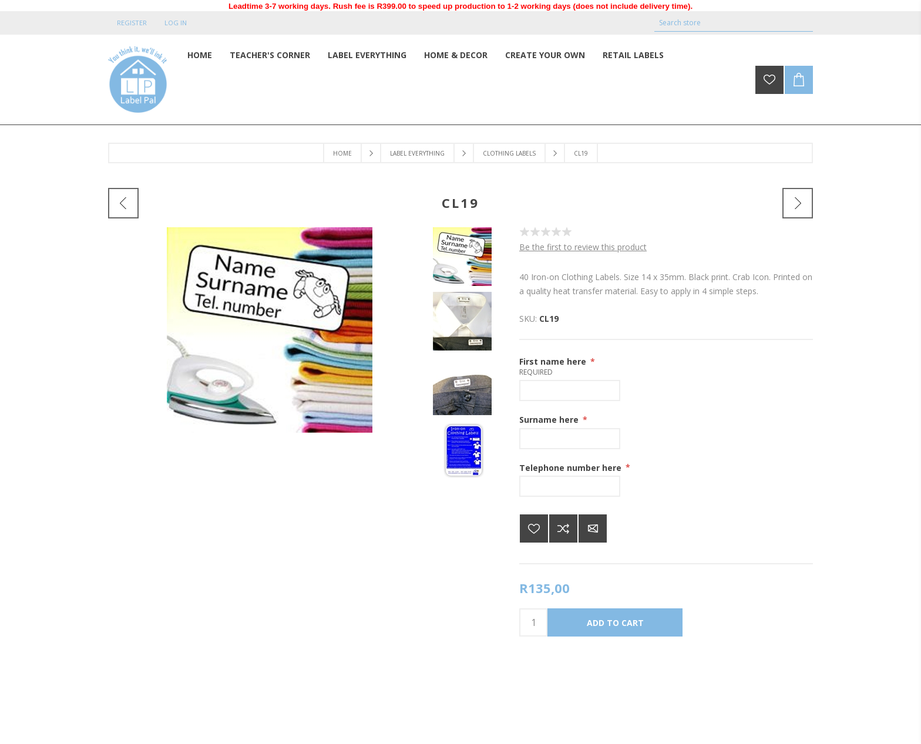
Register (132, 22)
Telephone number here (571, 467)
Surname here (550, 419)
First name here (554, 361)
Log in (175, 22)
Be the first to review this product (583, 247)
